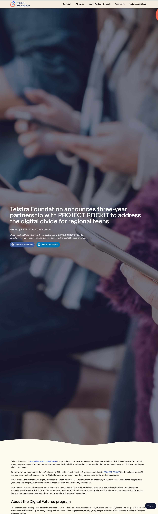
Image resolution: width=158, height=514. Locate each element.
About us (80, 4)
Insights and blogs (137, 4)
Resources (120, 4)
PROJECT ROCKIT (112, 472)
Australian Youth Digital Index (43, 461)
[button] (150, 506)
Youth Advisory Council (99, 4)
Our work (67, 4)
